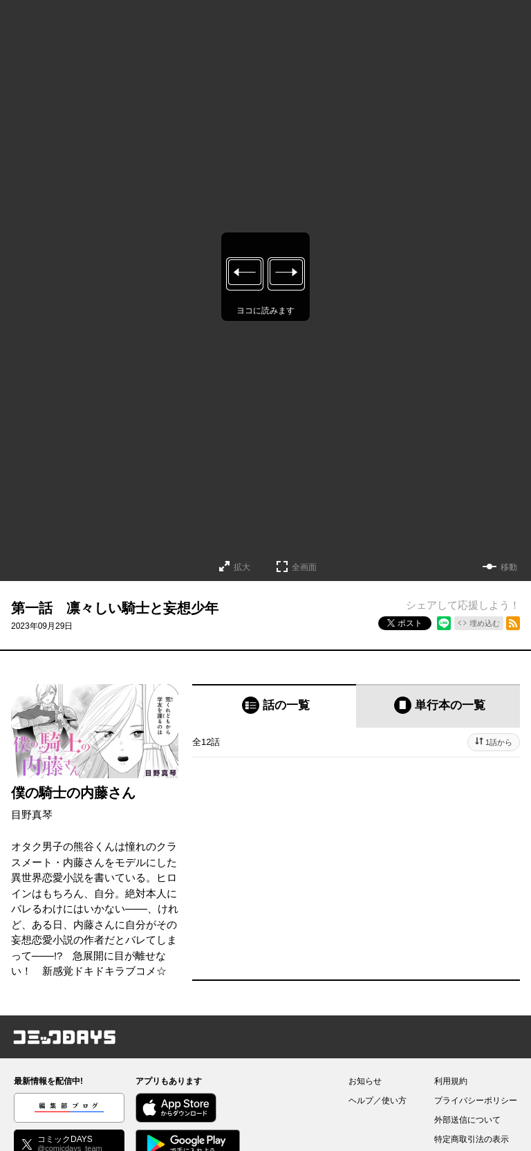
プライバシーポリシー (475, 1100)
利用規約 (450, 1081)
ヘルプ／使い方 (377, 1100)
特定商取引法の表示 (471, 1139)
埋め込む (484, 623)
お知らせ (365, 1081)
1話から (498, 742)
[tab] (274, 706)
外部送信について (467, 1120)
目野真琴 (32, 814)
